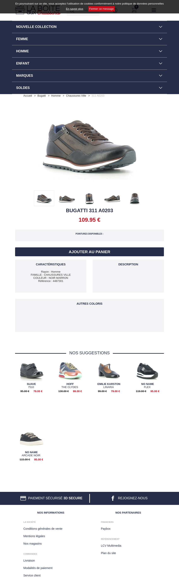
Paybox (106, 527)
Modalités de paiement (38, 567)
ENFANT (22, 63)
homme (56, 95)
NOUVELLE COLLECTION (36, 27)
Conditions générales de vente (42, 527)
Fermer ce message (101, 8)
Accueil (27, 95)
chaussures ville (76, 95)
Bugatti (41, 95)
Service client (32, 574)
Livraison (29, 559)
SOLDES (23, 88)
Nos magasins (32, 542)
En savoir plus (74, 8)
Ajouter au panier (89, 251)
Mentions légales (34, 535)
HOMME (22, 51)
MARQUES (24, 75)
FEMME (22, 39)
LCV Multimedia (111, 544)
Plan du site (108, 552)
